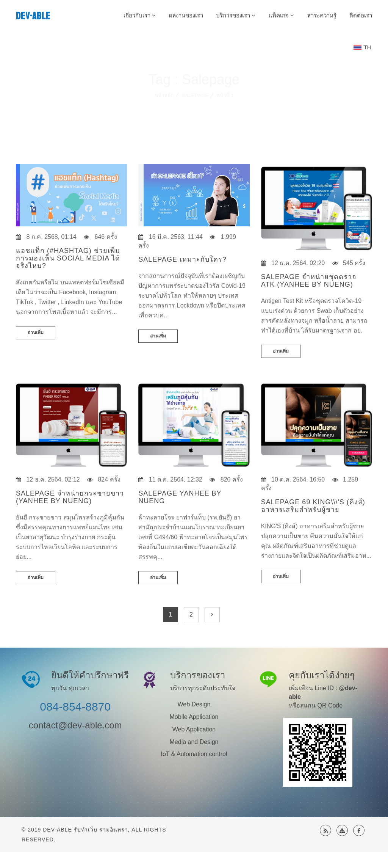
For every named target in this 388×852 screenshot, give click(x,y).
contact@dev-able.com (75, 725)
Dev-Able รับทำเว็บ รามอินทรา (85, 830)
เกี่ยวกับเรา (140, 15)
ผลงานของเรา (186, 15)
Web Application (194, 729)
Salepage (194, 95)
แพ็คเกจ (281, 15)
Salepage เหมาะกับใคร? (182, 259)
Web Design (194, 704)
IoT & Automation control (194, 754)
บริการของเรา (235, 15)
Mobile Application (194, 717)
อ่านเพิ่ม (36, 332)
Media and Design (194, 742)
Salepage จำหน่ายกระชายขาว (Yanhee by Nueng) (70, 497)
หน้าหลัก (164, 95)
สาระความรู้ (321, 15)
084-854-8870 (75, 706)
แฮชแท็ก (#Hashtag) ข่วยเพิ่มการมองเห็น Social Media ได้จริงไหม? (68, 258)
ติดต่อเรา (360, 15)
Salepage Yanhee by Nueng (179, 497)
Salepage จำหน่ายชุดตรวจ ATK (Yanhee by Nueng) (309, 280)
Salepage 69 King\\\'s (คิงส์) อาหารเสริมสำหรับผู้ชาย (313, 505)
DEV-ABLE (33, 16)
